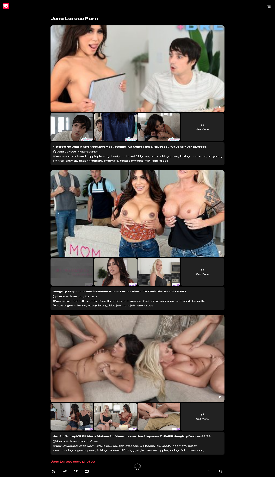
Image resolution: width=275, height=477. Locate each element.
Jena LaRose (66, 151)
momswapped (67, 445)
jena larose (160, 160)
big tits (58, 160)
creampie (111, 160)
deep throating (90, 160)
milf (147, 160)
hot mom (179, 445)
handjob (129, 305)
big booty (163, 445)
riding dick (178, 450)
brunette (198, 301)
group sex (103, 445)
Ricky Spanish (88, 151)
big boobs (147, 445)
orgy (154, 301)
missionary (196, 450)
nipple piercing (99, 156)
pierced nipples (157, 450)
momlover (63, 301)
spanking (167, 301)
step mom (87, 445)
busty (115, 156)
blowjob (71, 160)
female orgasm (131, 160)
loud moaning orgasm (69, 450)
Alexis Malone (66, 296)
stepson (131, 445)
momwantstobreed (71, 156)
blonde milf (117, 450)
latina (81, 305)
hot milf (78, 301)
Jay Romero (87, 296)
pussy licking (180, 156)
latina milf (129, 156)
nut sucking (160, 156)
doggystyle (135, 450)
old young (215, 156)
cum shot (199, 156)
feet (146, 301)
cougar (118, 445)
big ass (143, 156)
